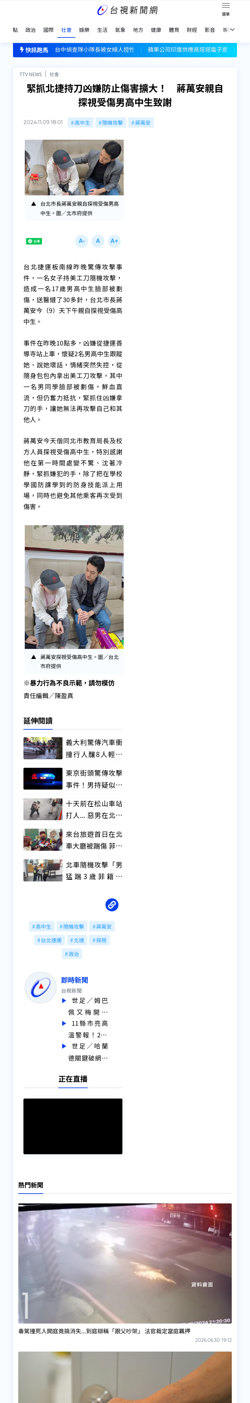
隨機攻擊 (112, 112)
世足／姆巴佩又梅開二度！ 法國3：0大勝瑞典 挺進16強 (102, 998)
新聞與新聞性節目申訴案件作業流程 (152, 1317)
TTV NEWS (31, 64)
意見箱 (69, 1317)
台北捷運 (51, 932)
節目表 (21, 1335)
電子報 (118, 1326)
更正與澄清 (75, 1308)
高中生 (82, 112)
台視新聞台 (146, 1260)
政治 (73, 945)
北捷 (79, 932)
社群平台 (23, 1344)
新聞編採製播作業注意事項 (142, 1308)
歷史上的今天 (77, 1335)
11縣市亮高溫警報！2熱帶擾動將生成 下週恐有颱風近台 (102, 1020)
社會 (54, 64)
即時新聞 (89, 971)
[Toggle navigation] (226, 6)
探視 (101, 932)
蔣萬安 (143, 112)
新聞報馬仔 (75, 1326)
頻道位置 (23, 1326)
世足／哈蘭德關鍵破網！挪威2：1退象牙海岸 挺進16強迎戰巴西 (102, 1041)
